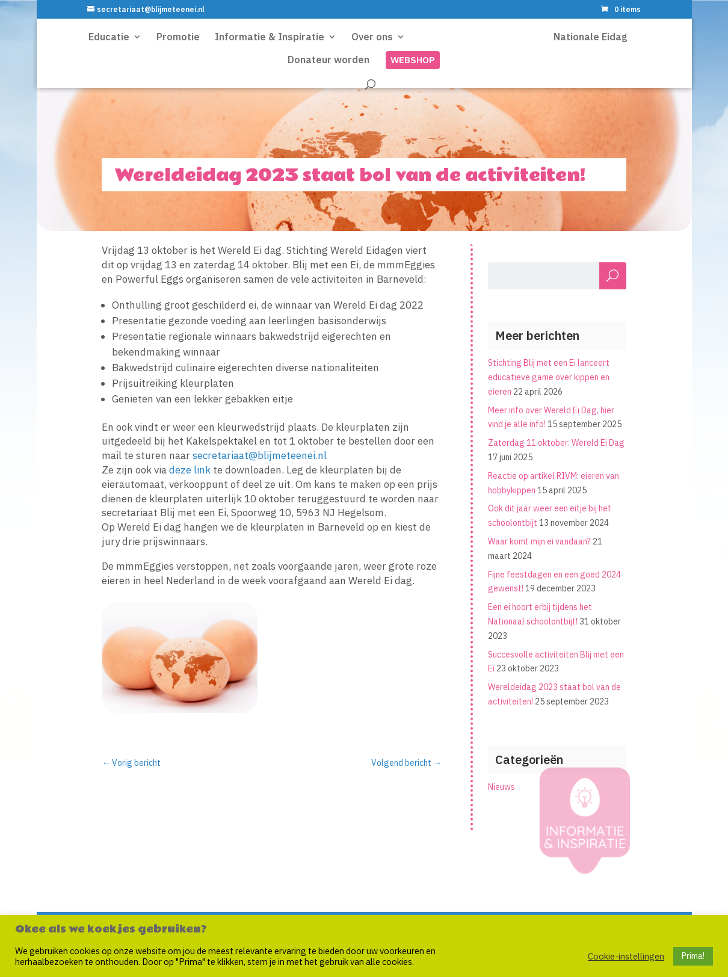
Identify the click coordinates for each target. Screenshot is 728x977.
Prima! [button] (693, 956)
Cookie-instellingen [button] (626, 956)
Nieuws (501, 786)
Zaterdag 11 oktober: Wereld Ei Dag (556, 442)
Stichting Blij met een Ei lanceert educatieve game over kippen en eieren (548, 377)
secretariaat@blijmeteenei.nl (260, 455)
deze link (190, 469)
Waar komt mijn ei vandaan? (539, 541)
